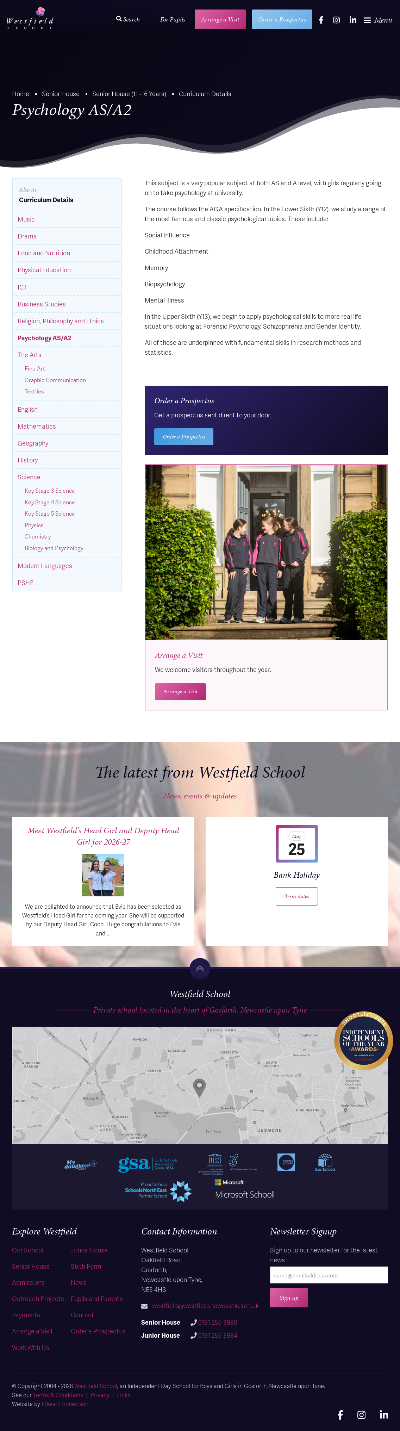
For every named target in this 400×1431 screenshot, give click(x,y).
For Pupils (172, 19)
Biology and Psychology (54, 548)
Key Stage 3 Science (50, 490)
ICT (22, 286)
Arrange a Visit (220, 19)
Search (128, 19)
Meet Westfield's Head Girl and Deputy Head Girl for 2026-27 (103, 836)
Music (26, 218)
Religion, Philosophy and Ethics (61, 320)
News (79, 1282)
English (28, 409)
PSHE (25, 582)
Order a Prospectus (282, 19)
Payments (26, 1314)
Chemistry (38, 536)
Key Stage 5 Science (50, 513)
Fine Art (35, 368)
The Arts (30, 354)
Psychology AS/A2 (44, 337)
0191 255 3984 (217, 1335)
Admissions (28, 1282)
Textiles (34, 391)
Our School (27, 1249)
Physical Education (44, 269)
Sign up (289, 1297)
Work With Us (30, 1347)
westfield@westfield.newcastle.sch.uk (205, 1305)
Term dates (297, 896)
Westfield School (95, 1386)
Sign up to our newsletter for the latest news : (324, 1254)
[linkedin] (353, 20)
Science (29, 476)
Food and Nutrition (44, 252)
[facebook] (321, 20)
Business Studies (42, 303)
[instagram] (336, 20)
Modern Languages (45, 565)
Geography (33, 442)
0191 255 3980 (217, 1322)
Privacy (100, 1395)
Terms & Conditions (58, 1395)
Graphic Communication (55, 380)
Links (123, 1395)
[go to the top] (200, 968)
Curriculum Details (46, 199)
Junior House (89, 1249)
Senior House (31, 1266)
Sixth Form (86, 1266)
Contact (82, 1314)
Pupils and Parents (97, 1298)
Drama (27, 235)
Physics (34, 525)
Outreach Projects (38, 1298)
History (28, 459)
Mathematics (37, 426)
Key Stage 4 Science (50, 502)
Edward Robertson (65, 1404)
